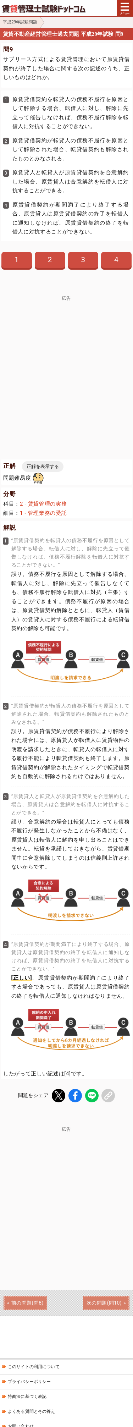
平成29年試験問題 (20, 22)
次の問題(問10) (104, 1303)
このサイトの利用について (34, 1366)
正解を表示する (43, 466)
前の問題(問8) (27, 1303)
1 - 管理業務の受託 (43, 513)
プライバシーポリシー (29, 1381)
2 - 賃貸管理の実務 (43, 504)
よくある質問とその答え (31, 1411)
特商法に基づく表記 (27, 1396)
